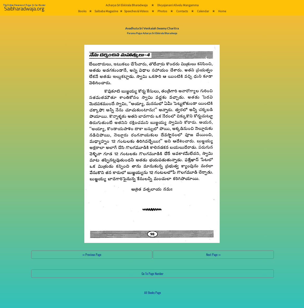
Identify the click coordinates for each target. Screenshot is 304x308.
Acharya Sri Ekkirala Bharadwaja (127, 5)
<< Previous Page (92, 254)
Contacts (182, 11)
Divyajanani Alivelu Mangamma (178, 5)
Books (82, 11)
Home (222, 11)
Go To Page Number (152, 273)
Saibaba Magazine (106, 11)
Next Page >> (213, 254)
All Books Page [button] (152, 292)
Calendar (203, 11)
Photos (162, 11)
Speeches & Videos (136, 11)
